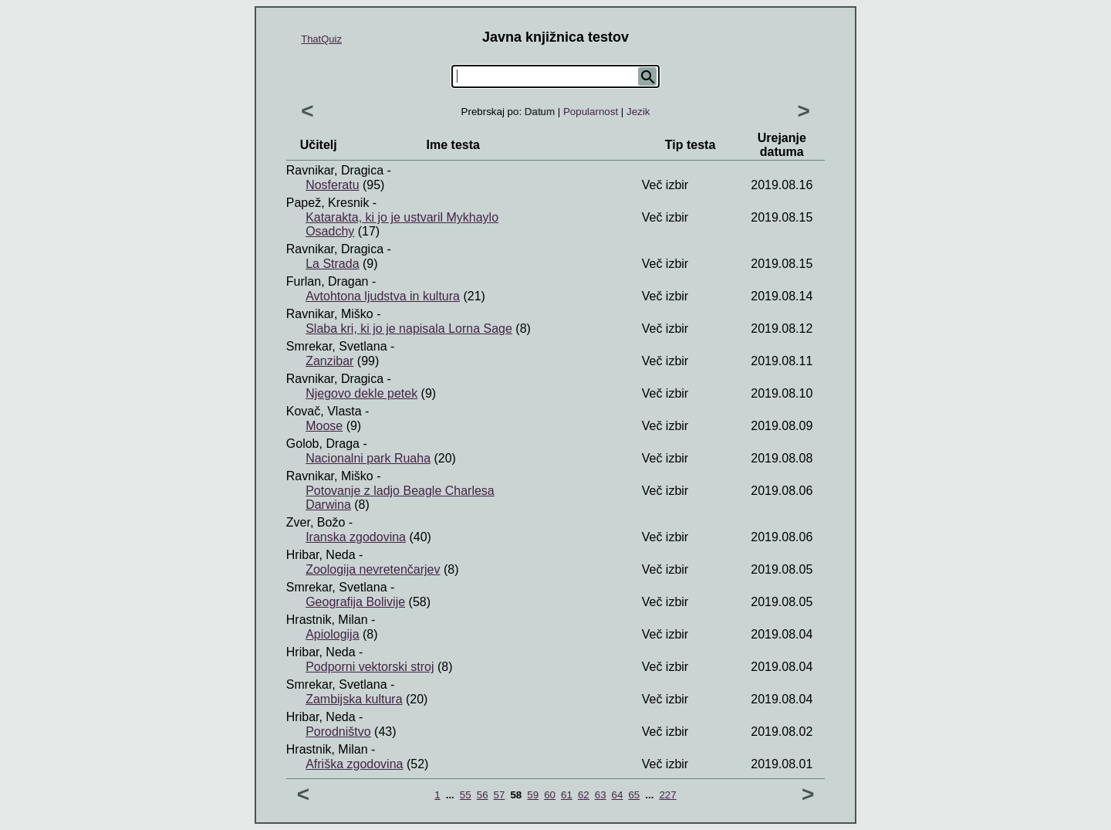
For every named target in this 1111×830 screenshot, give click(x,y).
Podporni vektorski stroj (370, 666)
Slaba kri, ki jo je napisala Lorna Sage (409, 328)
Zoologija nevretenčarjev (373, 569)
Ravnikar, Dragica (334, 170)
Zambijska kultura (354, 699)
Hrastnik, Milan (327, 619)
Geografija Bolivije (355, 601)
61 (566, 795)
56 (482, 795)
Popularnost (590, 111)
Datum (540, 111)
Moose (324, 425)
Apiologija (332, 634)
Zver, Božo (315, 522)
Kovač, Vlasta (324, 411)
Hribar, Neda (321, 554)
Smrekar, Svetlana (336, 346)
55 (465, 795)
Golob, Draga (323, 443)
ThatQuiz (321, 39)
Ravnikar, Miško (329, 313)
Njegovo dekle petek (361, 393)
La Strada (332, 263)
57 (499, 795)
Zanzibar (329, 361)
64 (617, 795)
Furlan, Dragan (327, 281)
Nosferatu (332, 184)
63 (600, 795)
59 (533, 795)
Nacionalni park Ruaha (368, 458)
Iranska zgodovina (356, 537)
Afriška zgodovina (354, 764)
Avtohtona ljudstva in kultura (383, 296)
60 (550, 795)
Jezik (638, 111)
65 (634, 795)
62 (583, 795)
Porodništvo (338, 731)
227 (667, 795)
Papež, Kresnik (328, 202)
